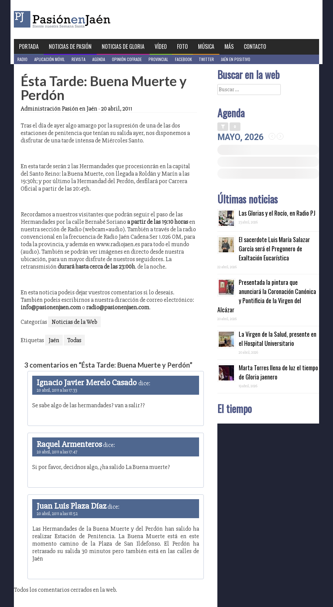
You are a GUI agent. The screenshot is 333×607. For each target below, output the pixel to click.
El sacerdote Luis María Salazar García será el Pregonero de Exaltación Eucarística (274, 248)
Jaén (53, 340)
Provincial (158, 59)
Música (206, 46)
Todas (74, 340)
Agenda (98, 59)
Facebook (183, 59)
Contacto (255, 46)
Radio (22, 59)
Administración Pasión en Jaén (59, 108)
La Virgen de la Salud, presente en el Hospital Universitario (277, 339)
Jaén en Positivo (235, 59)
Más (229, 46)
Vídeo (161, 46)
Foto (182, 46)
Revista (78, 59)
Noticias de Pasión (70, 46)
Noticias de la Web (74, 322)
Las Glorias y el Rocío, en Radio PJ (277, 213)
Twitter (206, 59)
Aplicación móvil (49, 59)
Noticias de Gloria (123, 46)
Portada (29, 46)
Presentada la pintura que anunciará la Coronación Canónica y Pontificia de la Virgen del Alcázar (266, 296)
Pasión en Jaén (80, 19)
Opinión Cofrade (127, 59)
